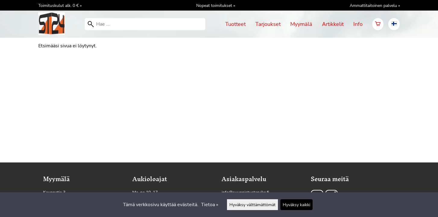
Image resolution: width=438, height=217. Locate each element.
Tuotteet (235, 24)
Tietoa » (209, 204)
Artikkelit (333, 24)
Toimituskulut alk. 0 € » (60, 5)
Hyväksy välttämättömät (252, 205)
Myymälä (301, 24)
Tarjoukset (268, 24)
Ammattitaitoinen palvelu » (375, 5)
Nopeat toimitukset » (215, 5)
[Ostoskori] (377, 24)
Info (358, 24)
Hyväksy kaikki (296, 205)
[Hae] (145, 24)
